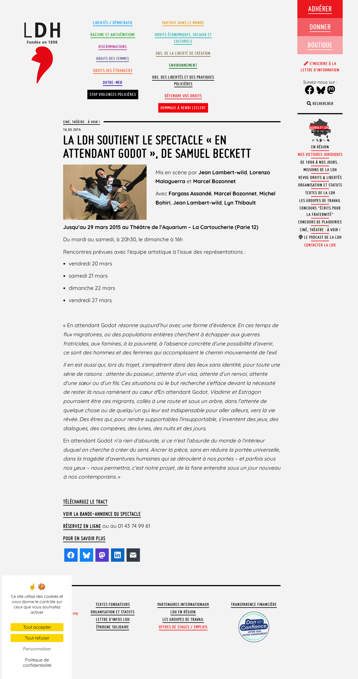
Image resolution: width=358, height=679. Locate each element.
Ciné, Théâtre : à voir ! (81, 122)
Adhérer (320, 8)
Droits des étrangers (112, 70)
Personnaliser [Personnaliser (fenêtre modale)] (37, 648)
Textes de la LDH (320, 192)
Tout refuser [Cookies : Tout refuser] (37, 638)
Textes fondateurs (113, 604)
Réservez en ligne (82, 526)
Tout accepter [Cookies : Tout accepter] (37, 627)
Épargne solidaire (112, 627)
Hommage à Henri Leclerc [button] (183, 107)
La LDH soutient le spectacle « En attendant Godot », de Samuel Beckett (157, 146)
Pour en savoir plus (84, 538)
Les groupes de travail (183, 619)
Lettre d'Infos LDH (113, 619)
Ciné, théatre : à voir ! (320, 229)
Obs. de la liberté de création (183, 53)
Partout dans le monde (183, 22)
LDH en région (183, 612)
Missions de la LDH (320, 169)
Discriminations (112, 46)
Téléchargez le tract (85, 502)
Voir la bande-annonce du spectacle (102, 514)
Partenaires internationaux (183, 604)
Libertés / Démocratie (113, 22)
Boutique (320, 45)
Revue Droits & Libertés (320, 177)
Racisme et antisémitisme (112, 34)
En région (320, 147)
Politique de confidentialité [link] (37, 662)
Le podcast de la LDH (320, 237)
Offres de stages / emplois (183, 627)
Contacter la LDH (320, 245)
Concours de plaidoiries (320, 222)
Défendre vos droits (183, 95)
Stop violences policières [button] (113, 94)
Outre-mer (112, 82)
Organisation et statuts (113, 612)
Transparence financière (254, 604)
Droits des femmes (112, 58)
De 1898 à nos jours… (320, 162)
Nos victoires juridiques (320, 154)
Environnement (183, 65)
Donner (320, 27)
